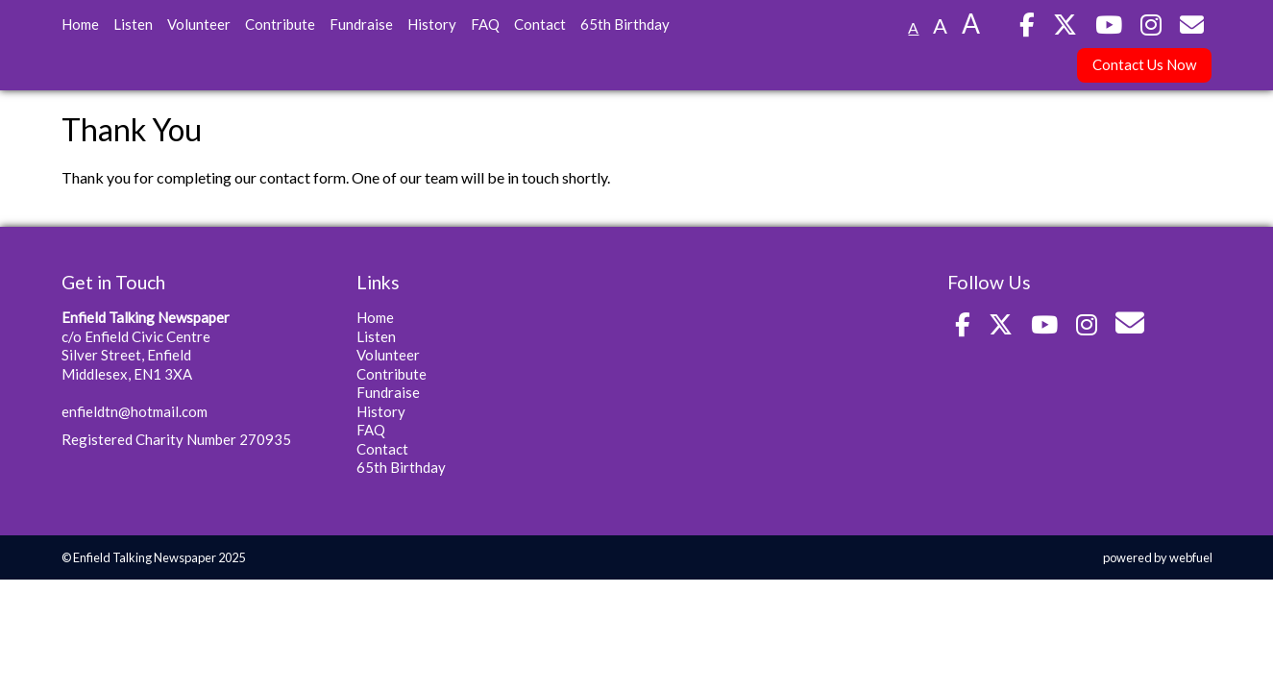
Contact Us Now (1144, 64)
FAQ (485, 24)
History (431, 24)
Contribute (280, 24)
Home (80, 24)
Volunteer (199, 24)
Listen (133, 24)
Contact (540, 24)
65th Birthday (625, 24)
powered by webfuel (1157, 557)
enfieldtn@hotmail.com (134, 411)
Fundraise (361, 24)
